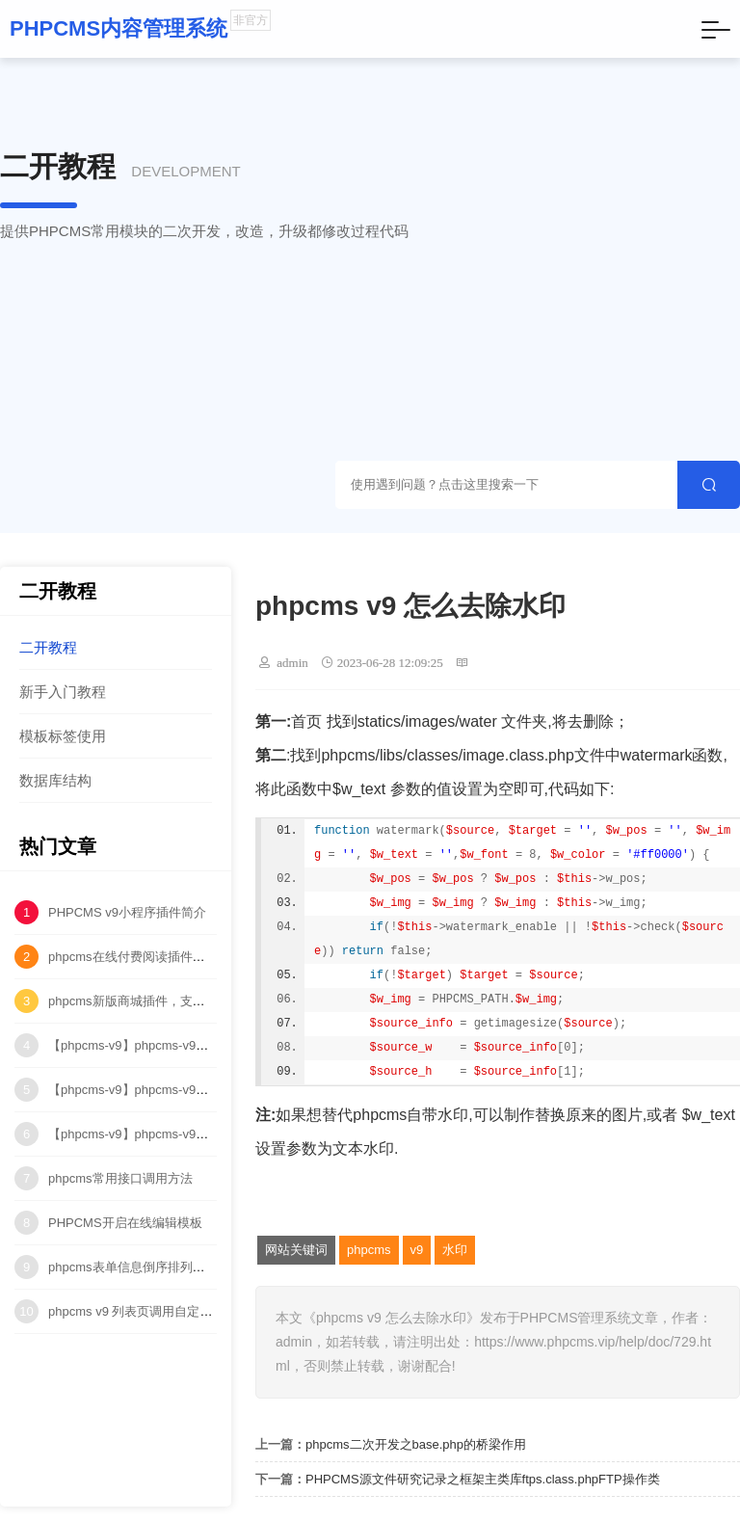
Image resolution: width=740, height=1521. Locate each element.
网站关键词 (296, 1249)
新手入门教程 (62, 691)
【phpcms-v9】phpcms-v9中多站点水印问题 (172, 1134)
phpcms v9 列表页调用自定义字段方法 (155, 1311)
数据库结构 (55, 780)
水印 (454, 1249)
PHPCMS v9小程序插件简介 (127, 912)
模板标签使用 (62, 736)
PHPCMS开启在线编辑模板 (125, 1222)
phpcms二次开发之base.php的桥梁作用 (415, 1444)
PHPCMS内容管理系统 (118, 28)
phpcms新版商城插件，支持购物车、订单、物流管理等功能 (214, 1001)
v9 (417, 1249)
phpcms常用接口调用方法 (120, 1178)
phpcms (369, 1249)
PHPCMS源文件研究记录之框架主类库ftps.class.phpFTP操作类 (482, 1479)
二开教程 (48, 647)
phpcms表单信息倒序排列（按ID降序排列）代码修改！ (202, 1267)
